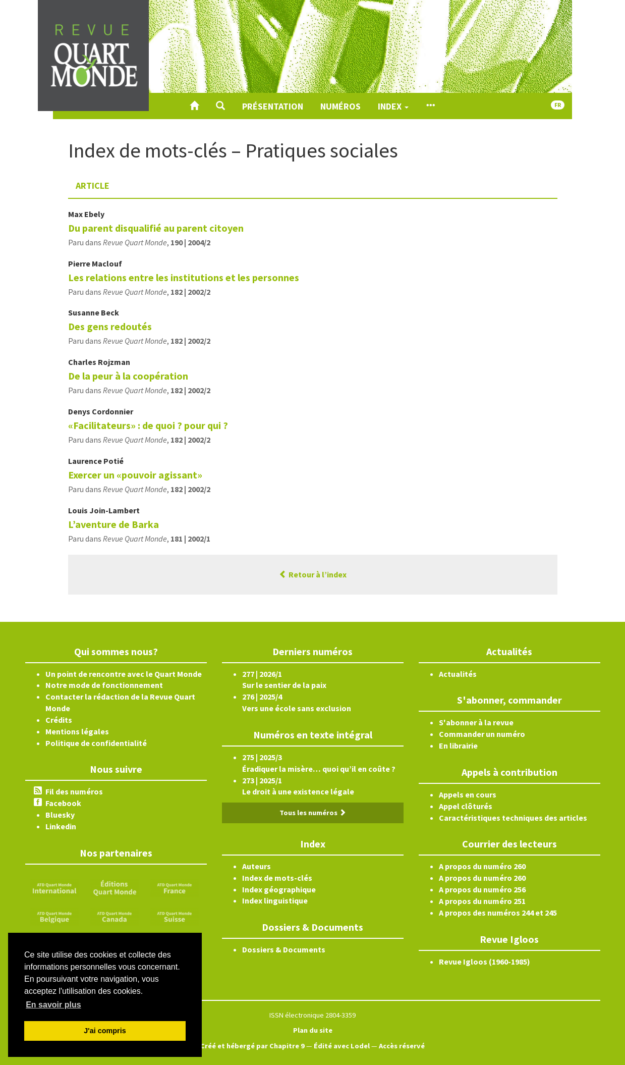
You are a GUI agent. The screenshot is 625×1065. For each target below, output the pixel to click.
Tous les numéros (312, 812)
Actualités (458, 674)
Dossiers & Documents (283, 949)
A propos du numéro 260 (482, 866)
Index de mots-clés (277, 878)
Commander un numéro (482, 734)
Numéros (340, 106)
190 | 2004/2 (190, 242)
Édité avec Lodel (342, 1045)
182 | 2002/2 (190, 292)
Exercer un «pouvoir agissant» (135, 474)
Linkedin (60, 826)
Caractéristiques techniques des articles (513, 818)
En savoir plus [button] (53, 1004)
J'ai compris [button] (105, 1031)
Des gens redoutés (110, 326)
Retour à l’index (313, 574)
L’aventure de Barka (113, 524)
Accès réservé (402, 1045)
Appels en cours (467, 794)
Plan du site (312, 1030)
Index (393, 106)
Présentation (272, 106)
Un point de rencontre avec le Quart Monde (123, 674)
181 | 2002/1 (190, 539)
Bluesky (60, 815)
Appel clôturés (465, 806)
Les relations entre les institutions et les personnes (183, 277)
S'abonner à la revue (476, 722)
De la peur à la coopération (128, 375)
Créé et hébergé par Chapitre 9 (252, 1045)
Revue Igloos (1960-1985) (484, 961)
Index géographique (279, 889)
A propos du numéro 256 (482, 889)
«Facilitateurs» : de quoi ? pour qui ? (148, 425)
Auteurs (256, 866)
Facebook (63, 803)
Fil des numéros (74, 791)
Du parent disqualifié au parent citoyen (156, 228)
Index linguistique (275, 900)
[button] (220, 106)
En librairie (458, 745)
